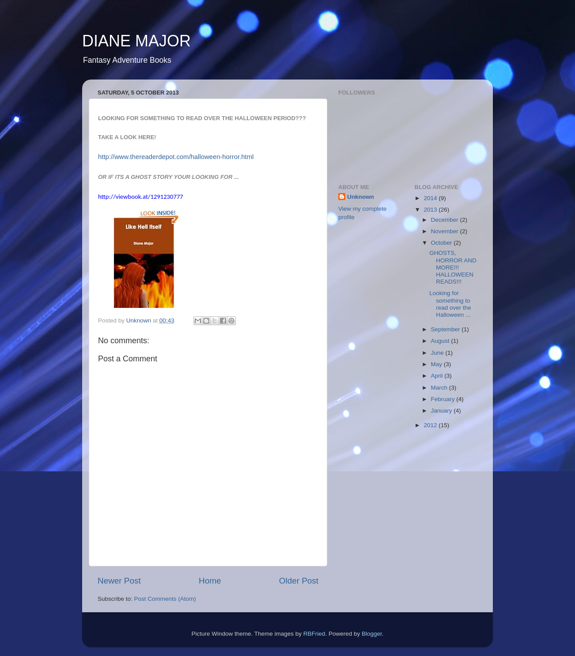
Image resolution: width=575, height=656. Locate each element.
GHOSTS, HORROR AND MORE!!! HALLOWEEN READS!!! (453, 267)
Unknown (360, 196)
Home (210, 580)
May (437, 364)
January (442, 410)
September (446, 329)
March (440, 387)
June (438, 352)
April (438, 375)
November (445, 231)
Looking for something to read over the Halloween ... (450, 304)
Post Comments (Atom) (165, 598)
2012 (431, 425)
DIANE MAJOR (136, 41)
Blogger (372, 633)
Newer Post (119, 580)
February (444, 399)
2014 (431, 198)
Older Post (298, 580)
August (441, 340)
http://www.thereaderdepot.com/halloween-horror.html (175, 156)
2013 (431, 209)
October (442, 242)
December (445, 219)
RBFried (314, 633)
